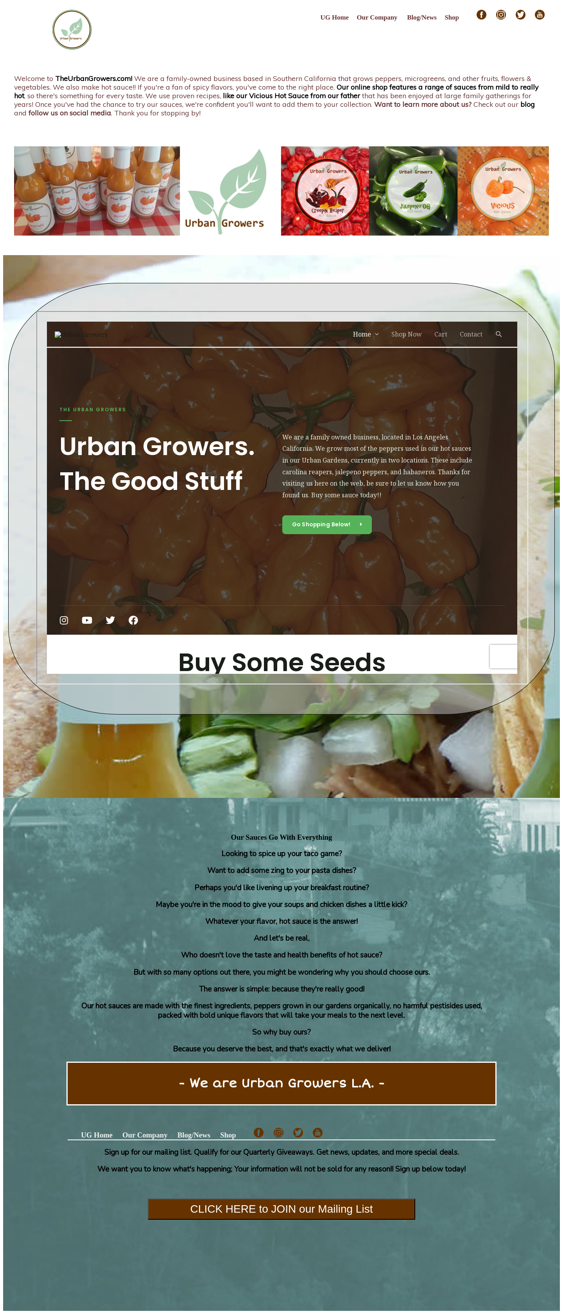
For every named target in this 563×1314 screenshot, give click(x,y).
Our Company (377, 17)
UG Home (335, 17)
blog (527, 104)
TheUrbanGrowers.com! (93, 78)
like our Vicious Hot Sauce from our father (291, 95)
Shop (452, 17)
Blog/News (422, 17)
